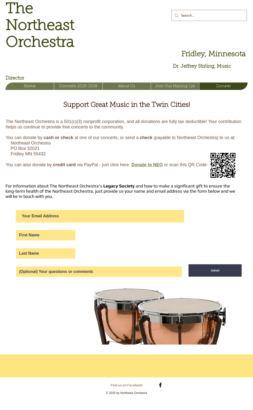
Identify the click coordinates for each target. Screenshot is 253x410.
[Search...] (208, 15)
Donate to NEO (147, 164)
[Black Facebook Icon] (160, 385)
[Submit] (215, 270)
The (19, 9)
